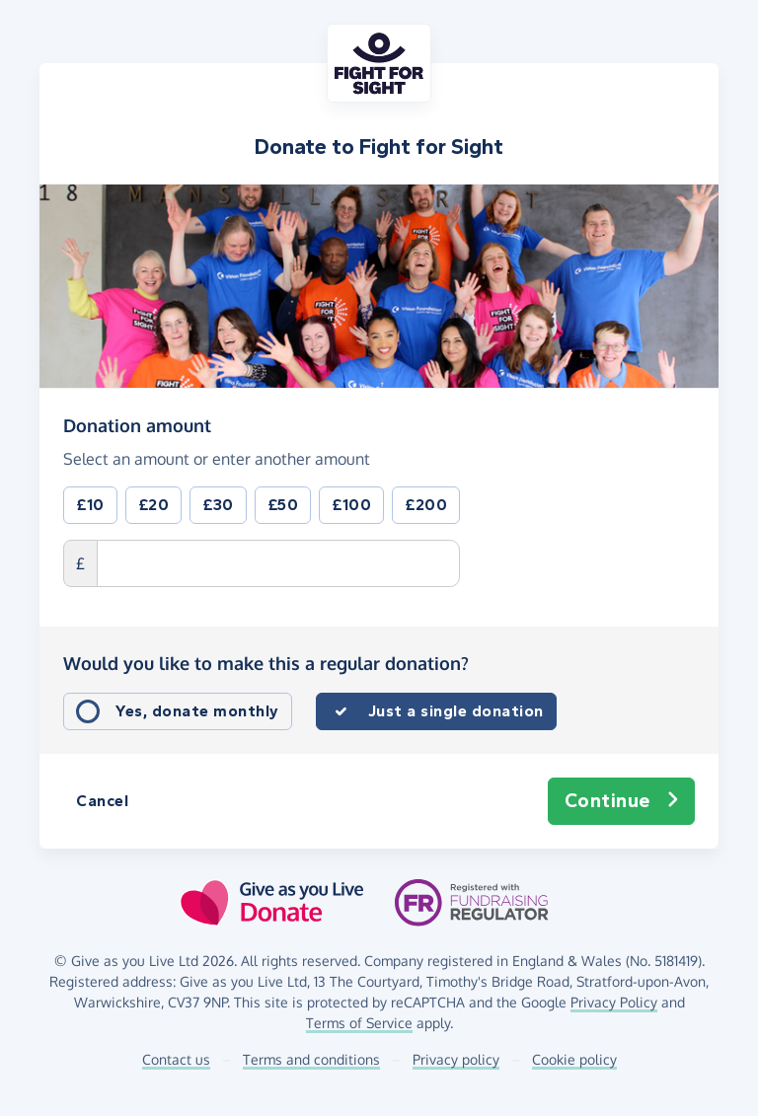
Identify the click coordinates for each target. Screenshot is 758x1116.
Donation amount (137, 424)
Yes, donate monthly (197, 711)
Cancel (102, 800)
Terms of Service (359, 1022)
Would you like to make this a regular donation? (266, 663)
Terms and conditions (311, 1059)
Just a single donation (456, 711)
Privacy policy (456, 1059)
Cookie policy (574, 1059)
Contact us (176, 1059)
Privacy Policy (613, 1002)
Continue (622, 801)
